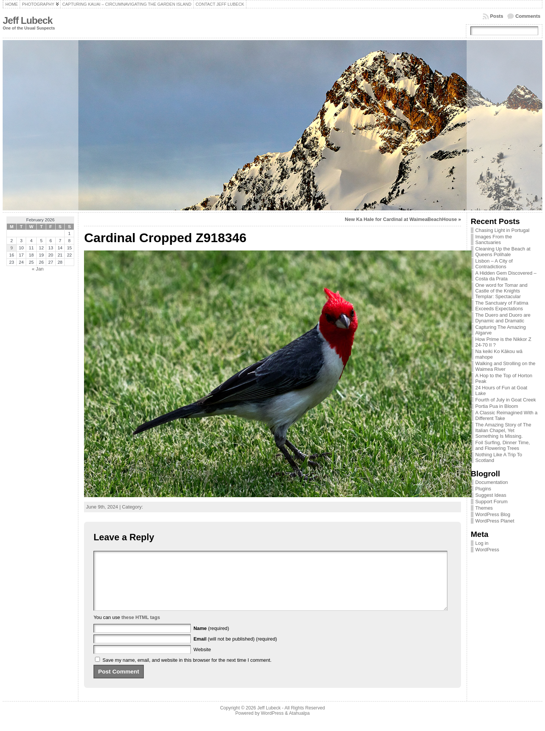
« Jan (38, 269)
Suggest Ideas (490, 495)
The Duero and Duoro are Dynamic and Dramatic (503, 318)
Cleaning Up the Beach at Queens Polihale (503, 251)
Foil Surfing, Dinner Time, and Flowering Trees (502, 445)
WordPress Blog (492, 514)
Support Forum (491, 501)
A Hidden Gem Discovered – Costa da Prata (505, 276)
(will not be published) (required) (235, 650)
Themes (484, 508)
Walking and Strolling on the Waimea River (505, 366)
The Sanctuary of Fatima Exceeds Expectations (501, 305)
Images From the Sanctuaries (493, 239)
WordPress (487, 549)
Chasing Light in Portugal (502, 230)
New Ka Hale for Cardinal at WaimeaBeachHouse (401, 219)
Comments (527, 16)
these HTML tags (140, 628)
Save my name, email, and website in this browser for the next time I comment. (187, 671)
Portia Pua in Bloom (496, 406)
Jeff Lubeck (27, 20)
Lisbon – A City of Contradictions (494, 263)
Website (202, 661)
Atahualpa (299, 724)
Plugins (483, 488)
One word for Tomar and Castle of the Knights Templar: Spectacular (501, 290)
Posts (496, 16)
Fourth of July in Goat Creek (505, 400)
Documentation (491, 482)
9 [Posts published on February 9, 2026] (12, 248)
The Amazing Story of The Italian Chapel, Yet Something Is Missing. (503, 430)
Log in (482, 543)
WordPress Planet (494, 521)
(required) (211, 639)
